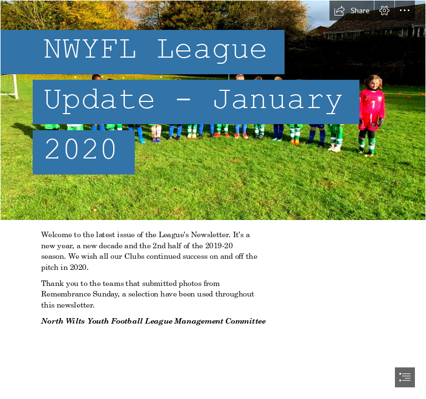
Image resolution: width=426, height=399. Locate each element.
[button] (351, 11)
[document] (213, 199)
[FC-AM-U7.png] (213, 110)
